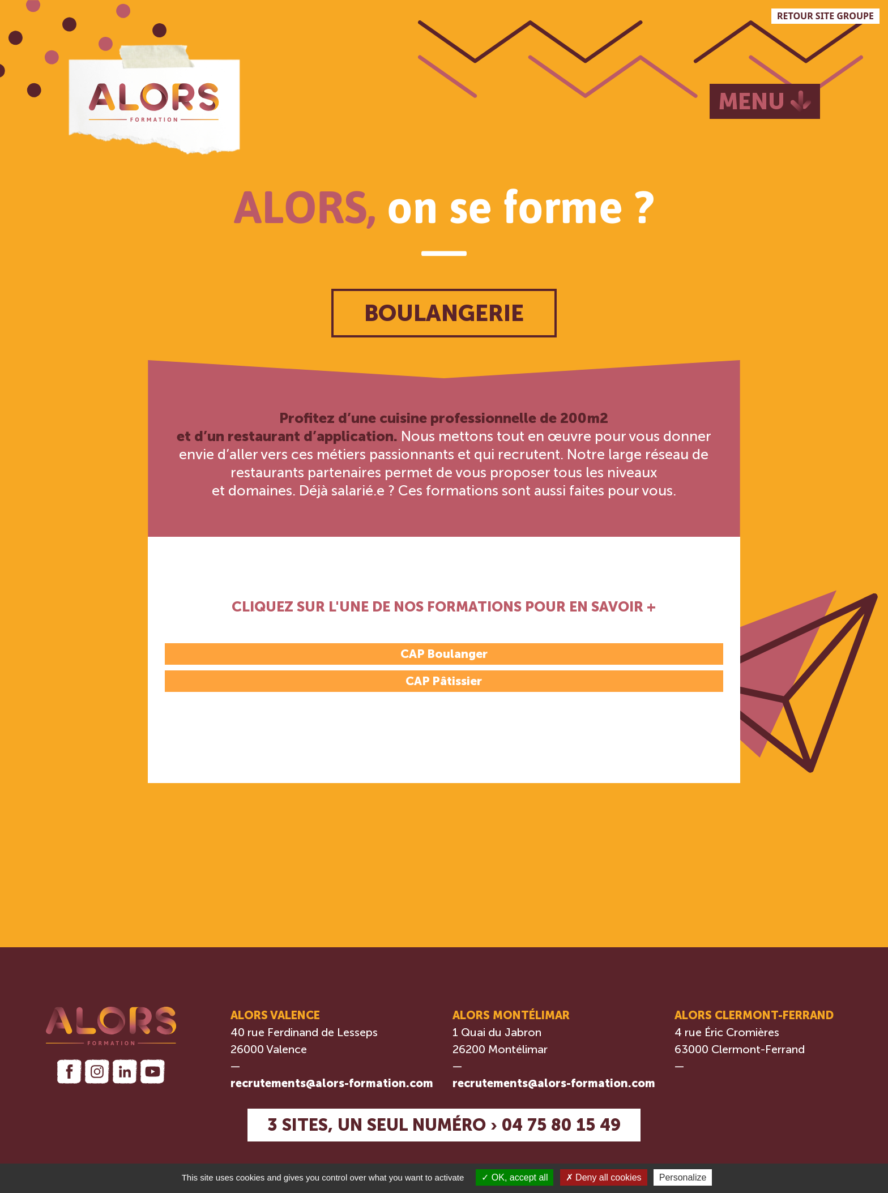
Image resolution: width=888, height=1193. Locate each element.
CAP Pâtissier (443, 681)
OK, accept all (514, 1177)
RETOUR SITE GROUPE (825, 16)
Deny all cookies (604, 1177)
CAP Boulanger (444, 654)
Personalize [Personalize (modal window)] (683, 1177)
